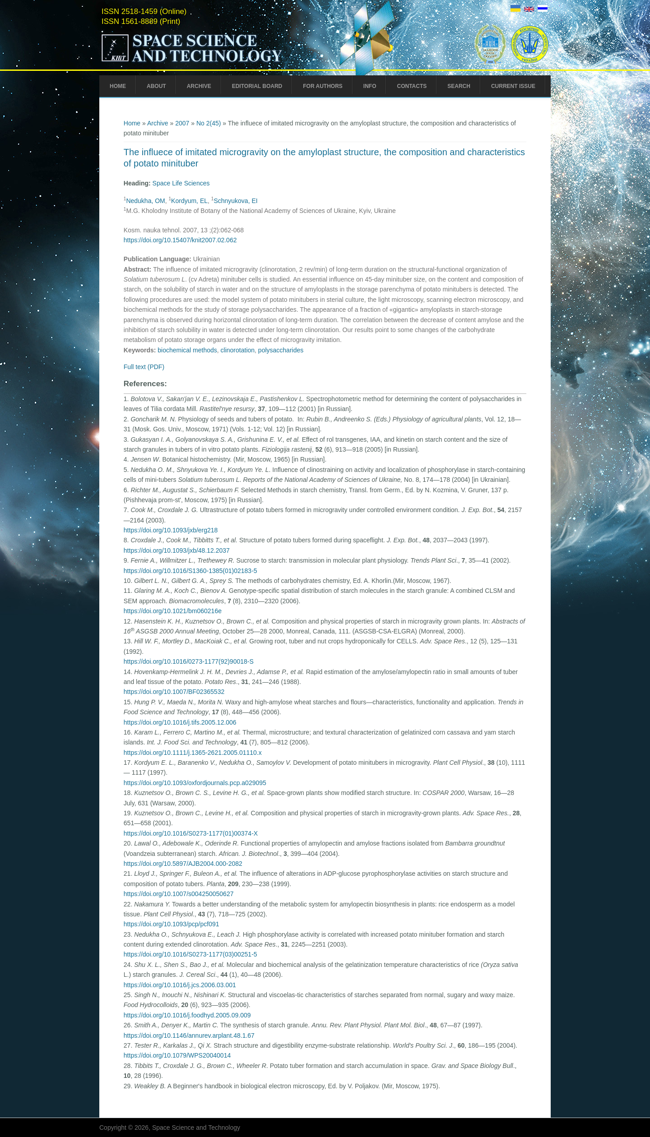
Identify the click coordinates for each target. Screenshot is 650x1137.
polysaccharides (280, 350)
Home (118, 86)
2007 (182, 123)
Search (458, 86)
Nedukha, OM (145, 200)
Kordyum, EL (189, 200)
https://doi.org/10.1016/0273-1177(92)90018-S (189, 661)
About (156, 86)
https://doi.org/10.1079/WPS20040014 (177, 1055)
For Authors (323, 86)
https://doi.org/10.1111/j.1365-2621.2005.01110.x (193, 752)
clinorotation (238, 350)
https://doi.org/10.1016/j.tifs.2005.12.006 (180, 722)
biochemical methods (187, 350)
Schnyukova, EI (235, 200)
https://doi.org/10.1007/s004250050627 (179, 893)
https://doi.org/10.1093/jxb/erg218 (171, 530)
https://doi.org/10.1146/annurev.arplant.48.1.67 (189, 1035)
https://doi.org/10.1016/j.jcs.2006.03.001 (180, 985)
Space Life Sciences (181, 183)
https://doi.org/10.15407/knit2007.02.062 (180, 240)
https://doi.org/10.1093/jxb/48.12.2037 (177, 550)
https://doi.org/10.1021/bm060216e (173, 611)
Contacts (412, 86)
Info (369, 86)
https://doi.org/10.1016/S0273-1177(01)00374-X (191, 833)
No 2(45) (208, 123)
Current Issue (513, 86)
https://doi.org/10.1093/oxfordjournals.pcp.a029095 (195, 782)
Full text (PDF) (144, 366)
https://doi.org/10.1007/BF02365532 (174, 691)
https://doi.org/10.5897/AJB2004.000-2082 (183, 863)
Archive (199, 86)
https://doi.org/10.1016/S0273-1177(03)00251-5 (190, 954)
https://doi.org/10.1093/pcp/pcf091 (171, 924)
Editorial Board (257, 86)
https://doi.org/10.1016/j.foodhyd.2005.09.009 (187, 1015)
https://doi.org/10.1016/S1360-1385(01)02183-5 (190, 570)
